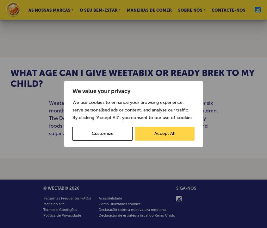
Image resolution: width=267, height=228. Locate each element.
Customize (103, 133)
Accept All (165, 133)
